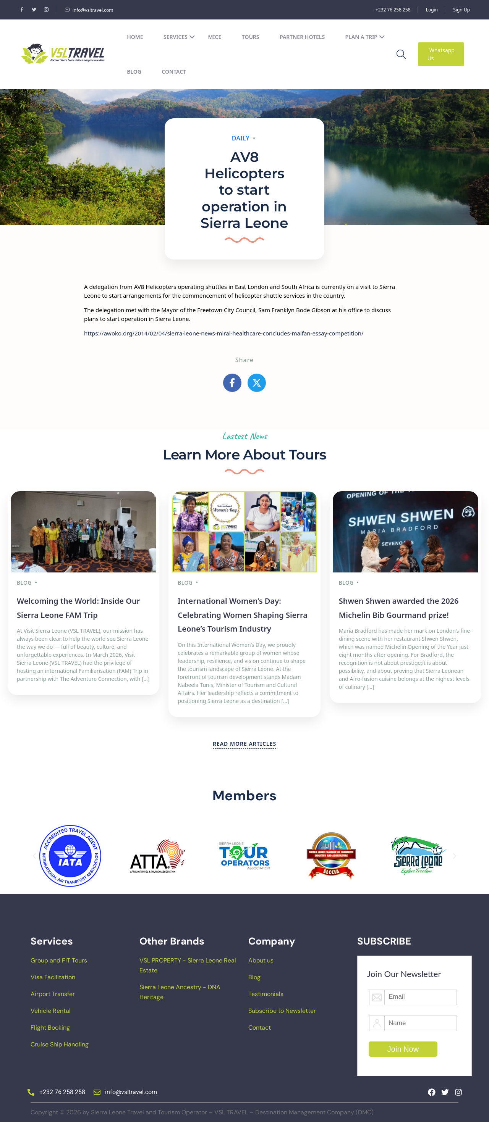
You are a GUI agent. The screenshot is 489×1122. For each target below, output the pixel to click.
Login (432, 9)
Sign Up (461, 9)
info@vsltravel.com (89, 10)
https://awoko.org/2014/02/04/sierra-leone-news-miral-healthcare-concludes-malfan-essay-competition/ (224, 333)
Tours (250, 36)
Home (135, 36)
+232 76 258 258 (393, 9)
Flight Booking (50, 1025)
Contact (174, 71)
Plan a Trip (365, 36)
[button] (34, 854)
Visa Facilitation (53, 975)
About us (261, 958)
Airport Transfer (53, 992)
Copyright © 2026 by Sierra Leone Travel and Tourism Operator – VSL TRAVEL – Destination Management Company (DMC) (202, 1110)
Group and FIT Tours (59, 958)
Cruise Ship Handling (60, 1042)
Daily (241, 138)
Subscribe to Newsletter (282, 1008)
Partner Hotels (302, 36)
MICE (214, 36)
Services (179, 36)
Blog (134, 71)
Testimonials (265, 992)
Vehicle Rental (51, 1008)
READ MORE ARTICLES (244, 741)
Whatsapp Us (441, 54)
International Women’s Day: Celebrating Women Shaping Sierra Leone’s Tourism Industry (243, 613)
